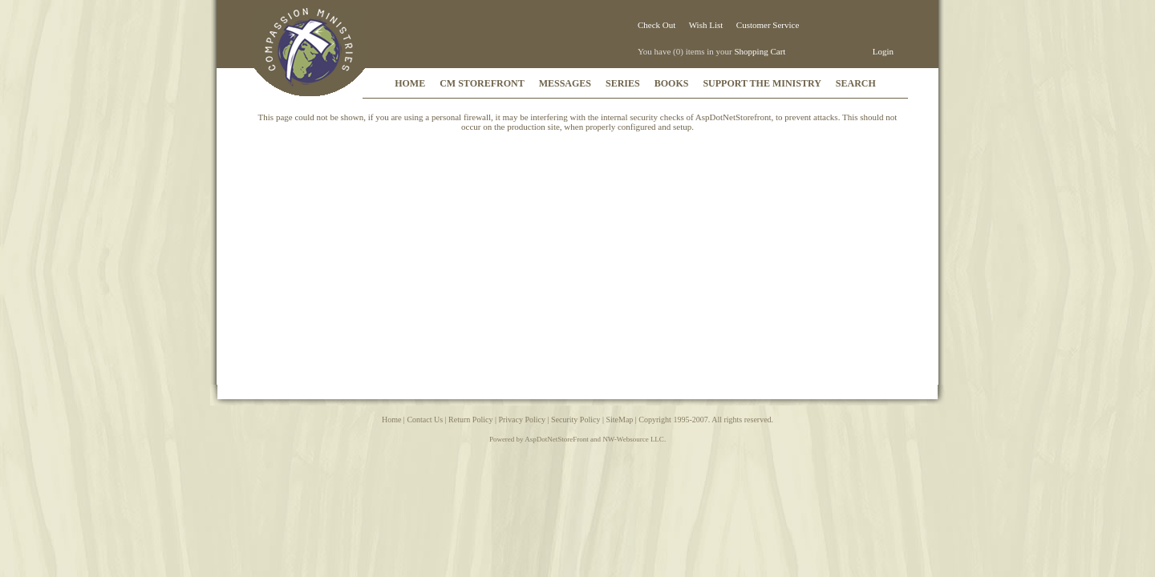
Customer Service (768, 25)
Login (883, 51)
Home (391, 419)
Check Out (656, 25)
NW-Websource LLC (633, 439)
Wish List (706, 25)
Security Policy (575, 419)
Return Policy (470, 419)
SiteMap (619, 419)
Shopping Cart (759, 51)
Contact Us (425, 419)
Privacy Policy (521, 419)
